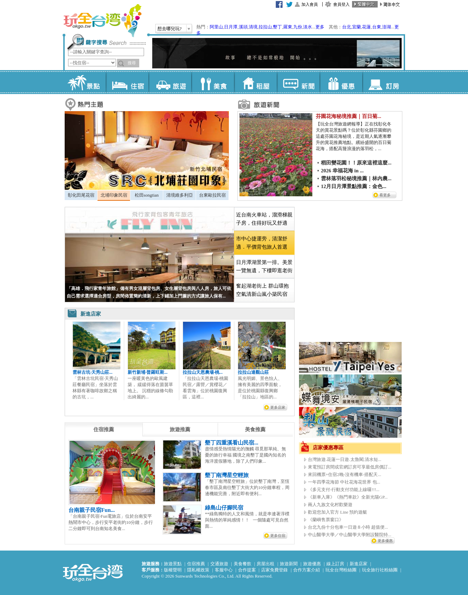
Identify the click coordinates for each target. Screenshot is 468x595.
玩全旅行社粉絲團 (380, 569)
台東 (376, 26)
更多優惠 (385, 541)
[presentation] (103, 429)
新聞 (298, 82)
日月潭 (230, 26)
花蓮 (366, 26)
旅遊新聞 (289, 563)
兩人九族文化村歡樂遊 (330, 504)
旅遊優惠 (312, 563)
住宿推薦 (196, 563)
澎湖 (386, 26)
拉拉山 (265, 26)
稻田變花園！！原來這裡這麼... (356, 163)
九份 (297, 26)
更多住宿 (277, 535)
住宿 (127, 82)
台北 (346, 26)
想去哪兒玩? (169, 28)
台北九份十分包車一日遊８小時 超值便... (348, 527)
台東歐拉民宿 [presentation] (212, 195)
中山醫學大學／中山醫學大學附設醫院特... (349, 534)
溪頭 (243, 26)
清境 (253, 26)
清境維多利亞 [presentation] (179, 195)
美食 (212, 82)
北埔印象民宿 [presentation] (114, 195)
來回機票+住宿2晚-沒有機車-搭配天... (344, 474)
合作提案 (247, 569)
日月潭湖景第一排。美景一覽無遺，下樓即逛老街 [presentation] (264, 266)
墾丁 (277, 26)
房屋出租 (265, 563)
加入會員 (309, 4)
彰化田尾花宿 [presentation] (81, 195)
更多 (319, 26)
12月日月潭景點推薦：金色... (353, 186)
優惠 (341, 82)
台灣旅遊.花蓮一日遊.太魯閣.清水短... (344, 459)
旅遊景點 (173, 563)
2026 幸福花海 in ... (342, 170)
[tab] (81, 195)
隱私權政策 (198, 569)
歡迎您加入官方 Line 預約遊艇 (337, 512)
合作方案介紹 (306, 569)
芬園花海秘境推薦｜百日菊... (348, 116)
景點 (84, 82)
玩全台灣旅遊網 (102, 20)
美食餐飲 (242, 563)
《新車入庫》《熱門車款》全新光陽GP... (348, 497)
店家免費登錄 (274, 569)
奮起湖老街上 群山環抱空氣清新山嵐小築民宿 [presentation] (262, 290)
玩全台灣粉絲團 (340, 569)
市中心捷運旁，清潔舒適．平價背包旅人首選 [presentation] (261, 243)
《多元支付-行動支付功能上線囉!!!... (343, 489)
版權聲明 (173, 569)
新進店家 (358, 563)
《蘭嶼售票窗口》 (325, 519)
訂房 (383, 82)
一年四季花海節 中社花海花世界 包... (344, 482)
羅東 (287, 26)
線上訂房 (335, 563)
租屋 (255, 82)
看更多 (385, 195)
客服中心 (224, 569)
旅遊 (169, 82)
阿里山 (216, 26)
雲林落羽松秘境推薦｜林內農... (356, 178)
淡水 (307, 26)
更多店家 (277, 407)
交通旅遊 (219, 563)
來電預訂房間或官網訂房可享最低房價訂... (349, 467)
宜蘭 (356, 26)
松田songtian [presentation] (147, 195)
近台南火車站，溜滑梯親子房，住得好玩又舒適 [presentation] (264, 219)
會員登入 (341, 4)
